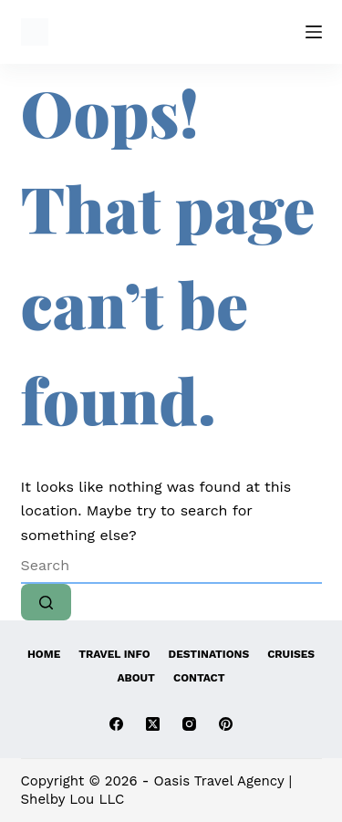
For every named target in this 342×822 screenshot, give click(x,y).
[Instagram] (189, 724)
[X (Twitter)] (153, 724)
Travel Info (114, 654)
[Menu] (314, 32)
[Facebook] (116, 724)
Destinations (209, 654)
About (136, 677)
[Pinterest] (226, 724)
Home (43, 654)
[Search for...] (171, 565)
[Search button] (46, 602)
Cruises (291, 654)
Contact (199, 677)
